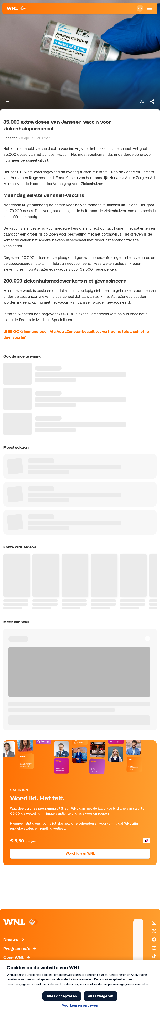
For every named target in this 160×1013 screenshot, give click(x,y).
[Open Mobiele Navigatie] (150, 8)
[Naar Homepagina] (16, 8)
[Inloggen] (140, 8)
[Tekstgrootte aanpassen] (142, 101)
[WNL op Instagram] (154, 922)
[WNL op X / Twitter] (154, 931)
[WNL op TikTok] (154, 956)
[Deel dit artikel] (152, 101)
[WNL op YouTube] (154, 947)
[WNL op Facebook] (154, 939)
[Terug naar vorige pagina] (7, 101)
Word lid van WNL (80, 853)
